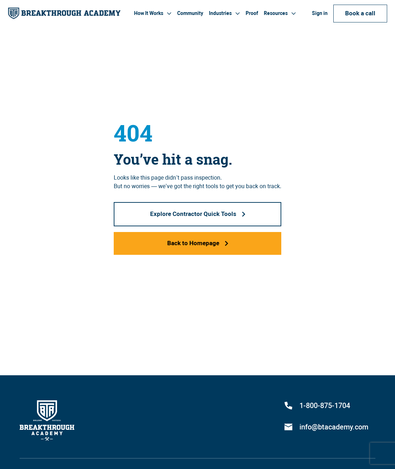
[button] (152, 13)
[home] (64, 13)
